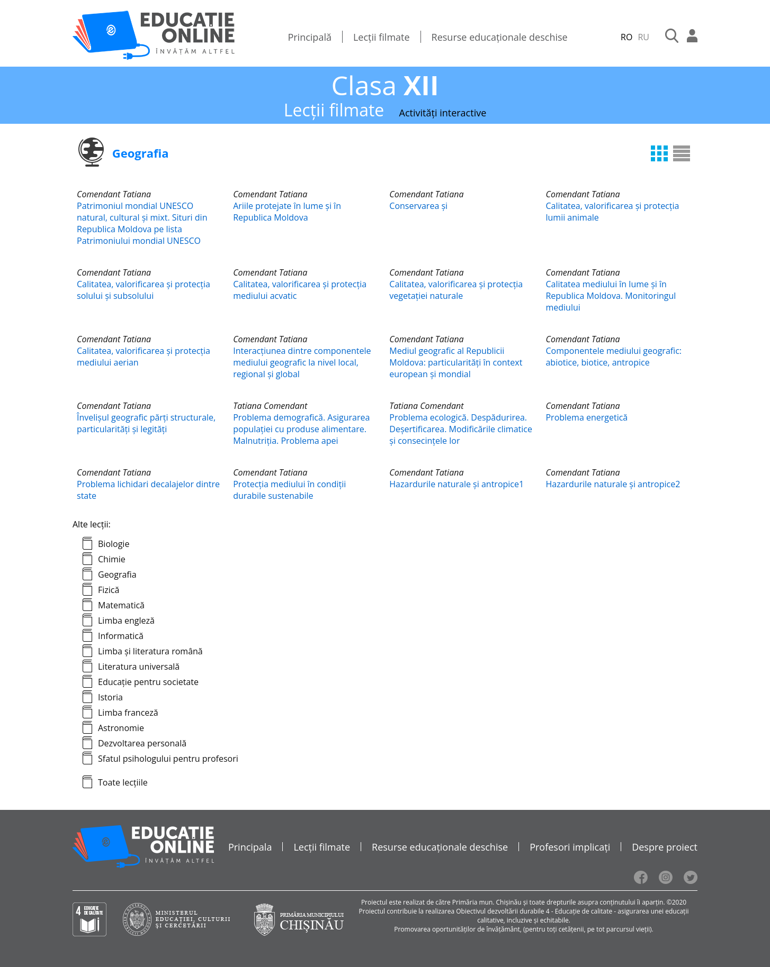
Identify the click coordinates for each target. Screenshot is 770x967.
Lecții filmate (381, 37)
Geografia (117, 574)
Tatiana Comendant (270, 406)
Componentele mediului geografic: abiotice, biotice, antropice (613, 356)
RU (643, 37)
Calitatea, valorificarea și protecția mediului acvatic (299, 290)
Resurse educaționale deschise (500, 37)
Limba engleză (126, 620)
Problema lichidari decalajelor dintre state (148, 489)
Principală (310, 37)
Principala (250, 847)
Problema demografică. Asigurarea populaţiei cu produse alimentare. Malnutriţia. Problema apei (301, 429)
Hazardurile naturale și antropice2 (612, 484)
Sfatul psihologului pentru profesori (168, 758)
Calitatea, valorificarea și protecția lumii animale (612, 211)
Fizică (108, 590)
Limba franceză (128, 712)
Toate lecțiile (123, 782)
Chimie (112, 559)
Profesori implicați (570, 847)
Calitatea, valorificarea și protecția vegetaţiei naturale (456, 290)
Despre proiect (664, 847)
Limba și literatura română (150, 651)
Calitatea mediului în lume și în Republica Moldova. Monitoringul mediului (610, 295)
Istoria (110, 697)
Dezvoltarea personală (142, 743)
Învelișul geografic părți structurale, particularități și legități (146, 423)
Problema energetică (586, 417)
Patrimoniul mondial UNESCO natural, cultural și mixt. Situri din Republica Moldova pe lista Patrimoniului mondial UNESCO (142, 223)
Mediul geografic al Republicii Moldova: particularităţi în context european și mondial (455, 362)
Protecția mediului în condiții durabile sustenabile (289, 489)
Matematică (121, 605)
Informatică (121, 636)
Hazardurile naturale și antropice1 (456, 484)
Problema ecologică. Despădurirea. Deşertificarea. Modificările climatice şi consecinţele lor (460, 429)
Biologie (113, 544)
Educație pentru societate (148, 682)
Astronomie (121, 728)
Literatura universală (139, 666)
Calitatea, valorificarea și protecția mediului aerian (143, 356)
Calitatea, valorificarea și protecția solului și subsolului (143, 290)
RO (626, 37)
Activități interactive (443, 112)
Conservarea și (418, 206)
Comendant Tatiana (114, 194)
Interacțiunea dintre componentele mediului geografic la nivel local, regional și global (302, 362)
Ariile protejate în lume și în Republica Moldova (287, 211)
